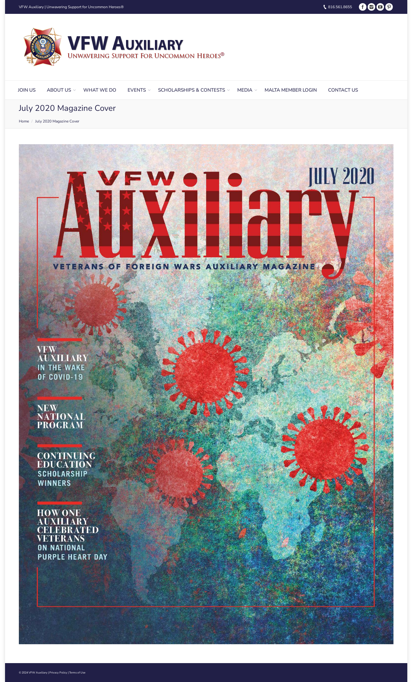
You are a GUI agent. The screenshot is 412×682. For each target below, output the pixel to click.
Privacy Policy (58, 672)
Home (24, 121)
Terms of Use (77, 672)
